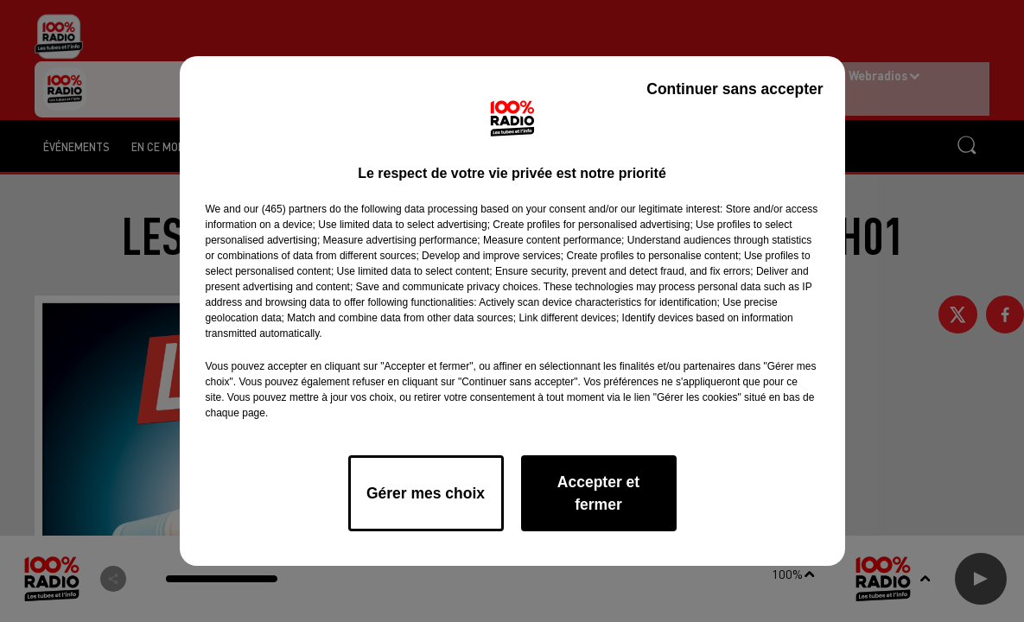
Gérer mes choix (425, 493)
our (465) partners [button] (285, 209)
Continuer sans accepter (734, 89)
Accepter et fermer (598, 493)
